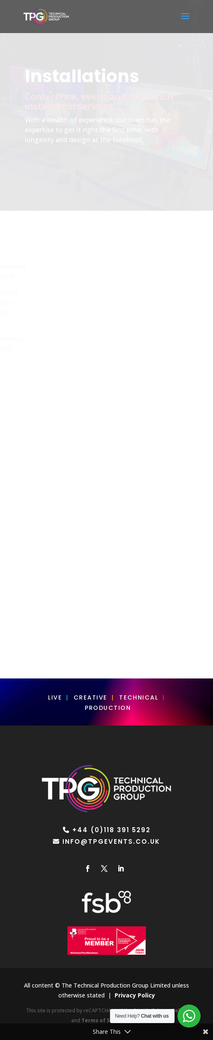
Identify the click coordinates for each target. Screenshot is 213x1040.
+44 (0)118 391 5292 (111, 830)
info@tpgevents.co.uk (111, 841)
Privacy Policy (135, 995)
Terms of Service (103, 1020)
